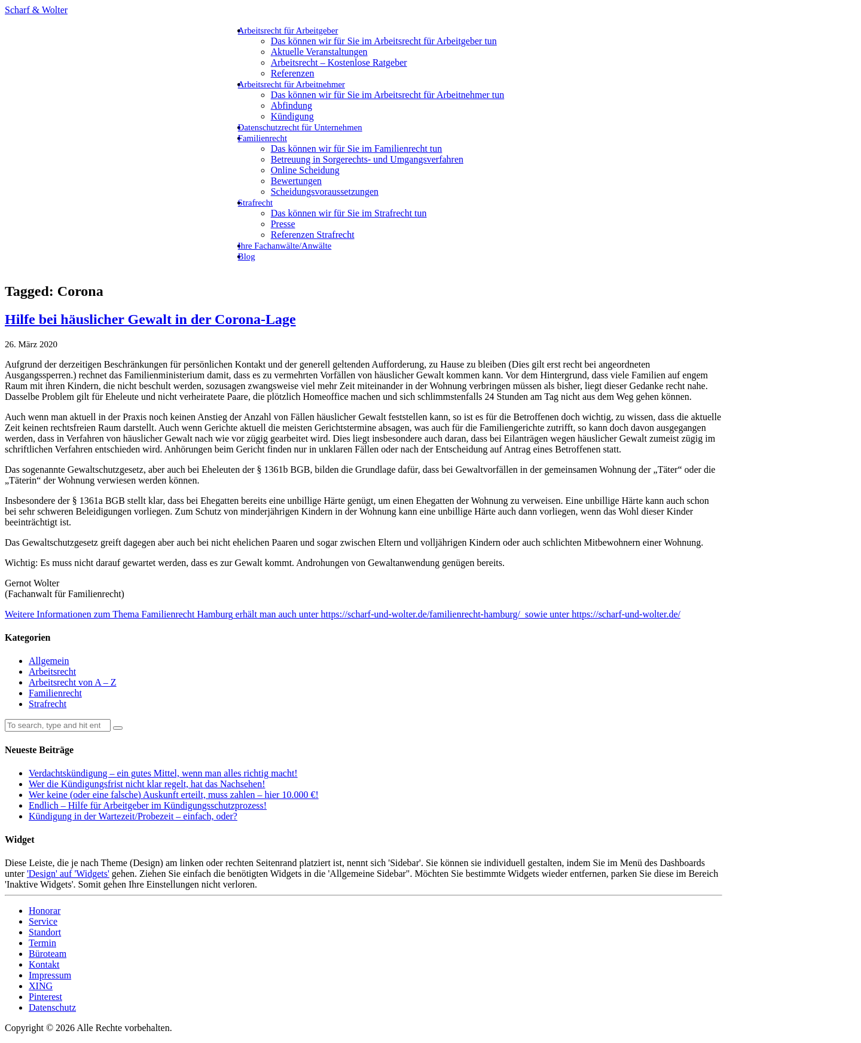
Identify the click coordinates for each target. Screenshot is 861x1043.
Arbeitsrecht (52, 671)
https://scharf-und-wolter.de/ (626, 614)
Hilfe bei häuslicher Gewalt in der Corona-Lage (150, 319)
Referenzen (293, 73)
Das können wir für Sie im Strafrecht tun (349, 213)
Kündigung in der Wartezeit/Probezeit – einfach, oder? (133, 816)
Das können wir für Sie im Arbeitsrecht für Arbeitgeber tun (384, 41)
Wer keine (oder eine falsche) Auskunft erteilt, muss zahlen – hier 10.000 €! (174, 795)
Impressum (50, 975)
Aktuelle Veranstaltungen (319, 52)
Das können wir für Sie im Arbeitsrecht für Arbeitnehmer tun (388, 95)
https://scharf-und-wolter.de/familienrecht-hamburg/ (420, 614)
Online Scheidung (305, 170)
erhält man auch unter (277, 614)
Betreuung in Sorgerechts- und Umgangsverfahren (367, 159)
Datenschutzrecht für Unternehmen (300, 127)
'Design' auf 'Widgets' (68, 873)
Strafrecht (255, 202)
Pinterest (45, 997)
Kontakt (44, 964)
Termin (42, 943)
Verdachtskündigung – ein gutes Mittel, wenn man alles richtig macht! (163, 773)
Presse (283, 224)
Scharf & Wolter (36, 10)
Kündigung (292, 116)
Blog (246, 256)
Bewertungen (296, 181)
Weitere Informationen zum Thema (73, 614)
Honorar (44, 911)
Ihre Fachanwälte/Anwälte (285, 245)
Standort (45, 932)
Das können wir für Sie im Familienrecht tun (356, 148)
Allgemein (49, 661)
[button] (118, 728)
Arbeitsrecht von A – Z (73, 682)
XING (41, 986)
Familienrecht (262, 138)
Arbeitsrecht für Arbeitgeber (288, 30)
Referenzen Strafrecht (313, 235)
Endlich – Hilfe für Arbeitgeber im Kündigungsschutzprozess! (148, 805)
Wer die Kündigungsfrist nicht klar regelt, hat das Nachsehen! (147, 784)
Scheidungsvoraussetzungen (324, 191)
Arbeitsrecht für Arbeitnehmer (291, 84)
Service (43, 921)
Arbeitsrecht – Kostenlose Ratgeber (339, 62)
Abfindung (291, 105)
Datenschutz (52, 1007)
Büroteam (47, 954)
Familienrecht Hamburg (187, 614)
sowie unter (546, 614)
